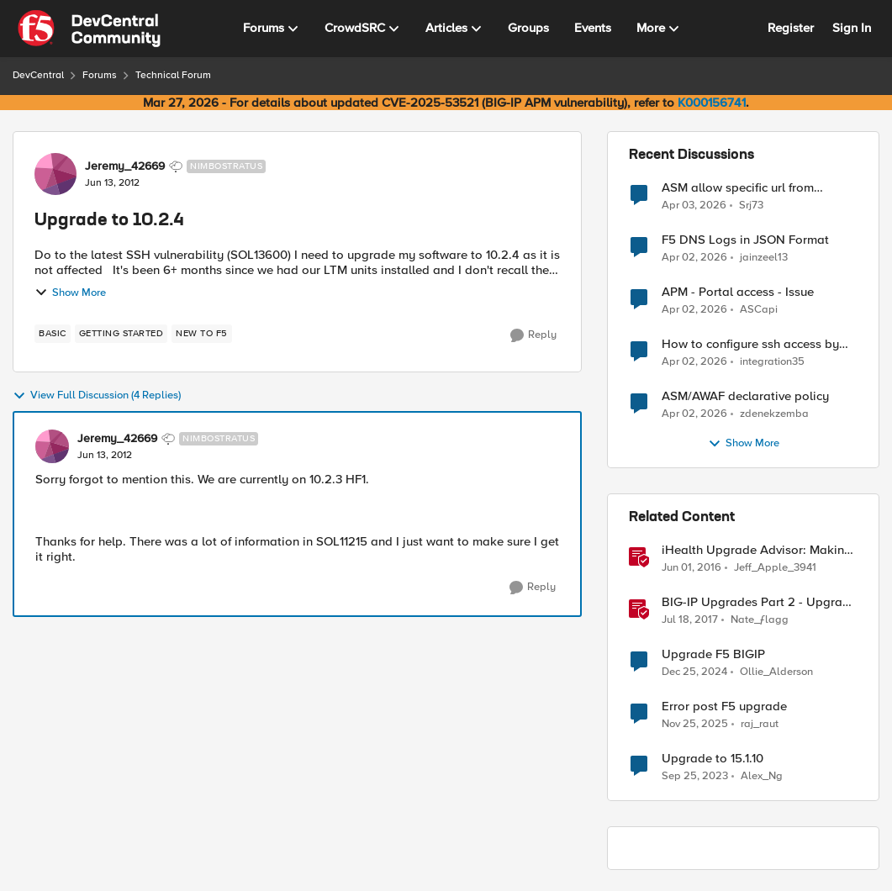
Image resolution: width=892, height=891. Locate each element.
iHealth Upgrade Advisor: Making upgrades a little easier (757, 550)
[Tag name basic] (52, 333)
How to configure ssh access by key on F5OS (750, 344)
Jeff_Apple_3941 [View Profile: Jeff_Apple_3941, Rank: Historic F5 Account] (775, 567)
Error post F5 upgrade (724, 706)
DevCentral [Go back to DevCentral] (38, 75)
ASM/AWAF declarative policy (745, 396)
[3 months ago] (694, 205)
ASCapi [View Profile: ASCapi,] (759, 309)
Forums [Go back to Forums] (99, 75)
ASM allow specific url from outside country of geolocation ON (759, 188)
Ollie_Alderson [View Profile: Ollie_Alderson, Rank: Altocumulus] (776, 672)
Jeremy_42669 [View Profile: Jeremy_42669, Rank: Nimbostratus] (125, 166)
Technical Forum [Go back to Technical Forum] (173, 75)
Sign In (851, 27)
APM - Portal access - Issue (738, 292)
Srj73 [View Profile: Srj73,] (751, 204)
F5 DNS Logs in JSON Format (745, 240)
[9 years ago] (690, 620)
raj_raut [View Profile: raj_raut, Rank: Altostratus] (760, 724)
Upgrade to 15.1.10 (712, 758)
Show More (70, 292)
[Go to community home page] (89, 28)
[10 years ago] (691, 568)
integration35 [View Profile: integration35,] (772, 362)
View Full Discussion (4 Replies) (97, 396)
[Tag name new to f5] (202, 333)
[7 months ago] (695, 724)
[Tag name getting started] (121, 333)
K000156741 (712, 102)
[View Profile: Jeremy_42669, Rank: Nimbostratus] (55, 174)
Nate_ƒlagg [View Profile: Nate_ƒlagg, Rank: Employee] (760, 620)
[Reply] (533, 335)
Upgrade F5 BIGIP (713, 654)
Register (791, 27)
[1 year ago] (694, 672)
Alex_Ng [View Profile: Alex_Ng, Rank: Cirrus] (762, 776)
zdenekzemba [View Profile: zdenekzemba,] (774, 414)
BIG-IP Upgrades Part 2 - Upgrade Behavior (759, 602)
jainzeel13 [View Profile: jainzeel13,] (764, 257)
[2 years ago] (695, 776)
